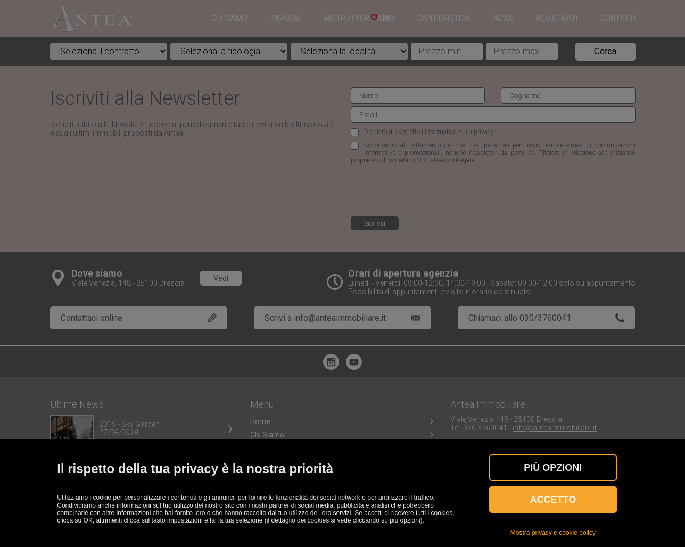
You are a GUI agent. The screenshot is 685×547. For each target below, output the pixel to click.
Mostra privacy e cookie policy (553, 532)
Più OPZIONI (553, 467)
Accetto (553, 499)
